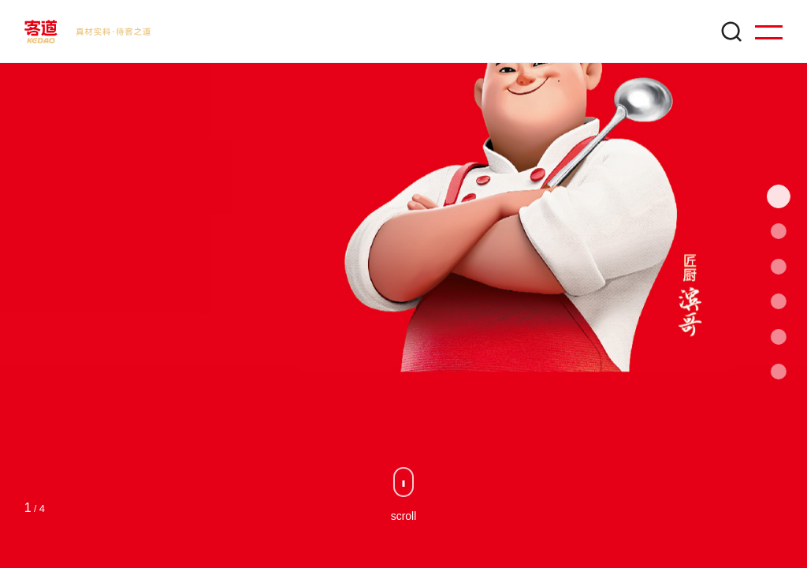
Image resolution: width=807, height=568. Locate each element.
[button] (783, 196)
